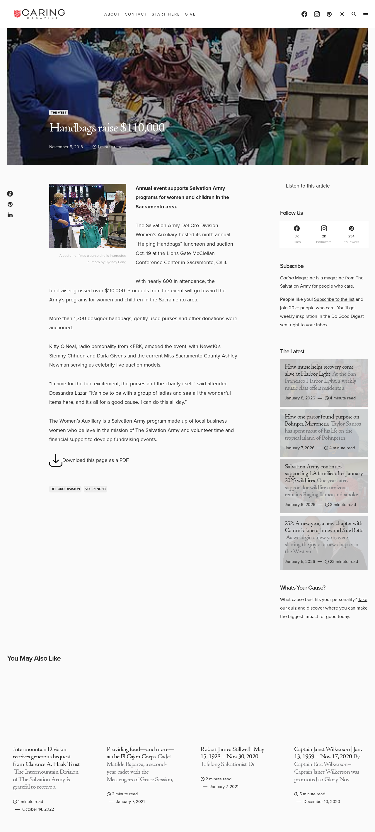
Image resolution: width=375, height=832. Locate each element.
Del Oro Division (65, 489)
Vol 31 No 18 (95, 489)
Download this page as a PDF (89, 460)
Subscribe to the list (334, 299)
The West (59, 112)
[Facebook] (304, 14)
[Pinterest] (329, 14)
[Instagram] (317, 14)
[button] (342, 14)
